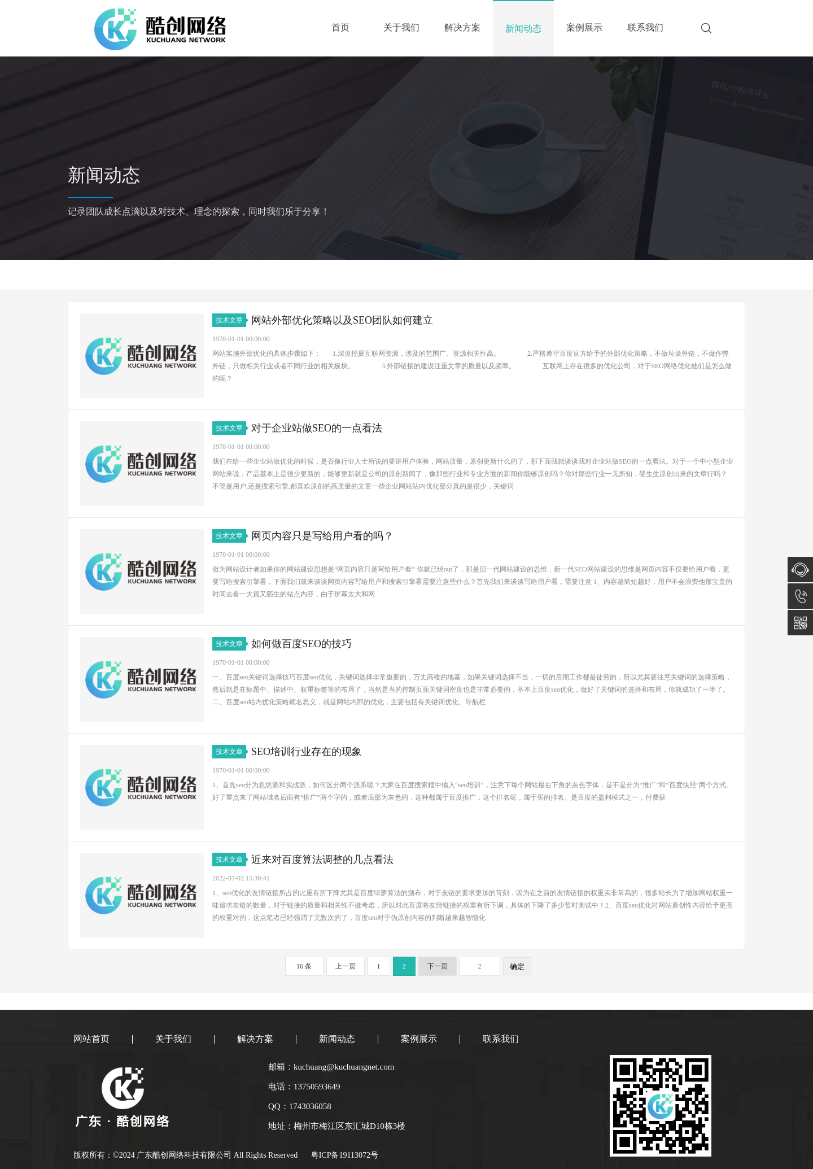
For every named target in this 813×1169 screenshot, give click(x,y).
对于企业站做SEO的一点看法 (316, 428)
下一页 (437, 966)
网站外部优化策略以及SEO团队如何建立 (342, 320)
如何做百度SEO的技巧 (301, 643)
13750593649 (800, 596)
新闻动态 (523, 28)
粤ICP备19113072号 (344, 1155)
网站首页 (91, 1039)
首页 (340, 27)
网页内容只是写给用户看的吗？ (322, 536)
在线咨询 (800, 569)
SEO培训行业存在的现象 (306, 751)
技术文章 (231, 320)
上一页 (345, 966)
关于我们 (401, 27)
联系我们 (645, 27)
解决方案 (462, 27)
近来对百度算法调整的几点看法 (322, 859)
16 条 (304, 966)
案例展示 (584, 27)
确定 (517, 966)
